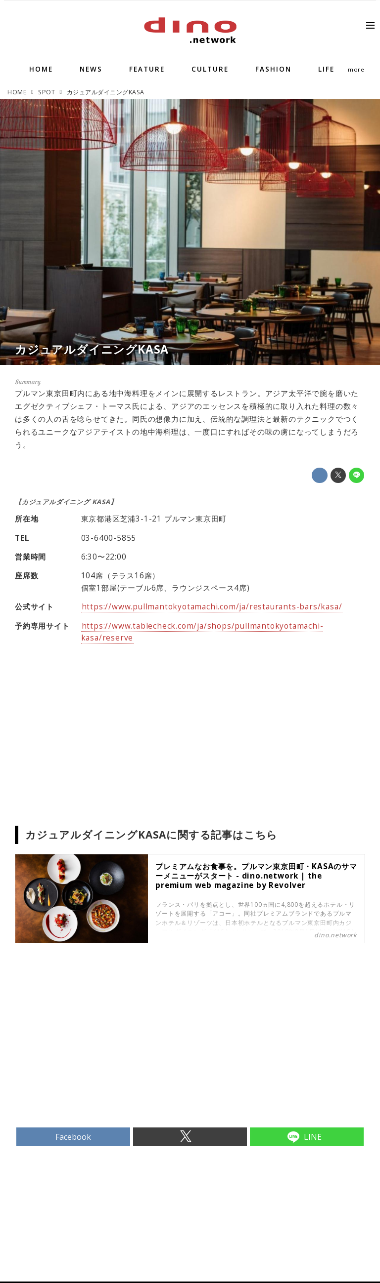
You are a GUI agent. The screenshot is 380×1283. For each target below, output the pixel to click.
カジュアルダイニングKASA (92, 349)
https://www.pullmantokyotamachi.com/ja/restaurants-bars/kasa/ (212, 606)
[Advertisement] (102, 1052)
